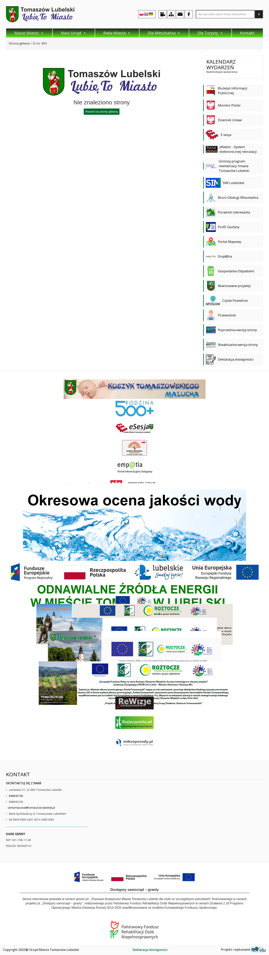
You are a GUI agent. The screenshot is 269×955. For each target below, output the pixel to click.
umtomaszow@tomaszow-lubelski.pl (31, 807)
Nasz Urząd (73, 33)
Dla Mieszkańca (164, 33)
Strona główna (19, 43)
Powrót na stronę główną (101, 111)
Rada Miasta (117, 33)
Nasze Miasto (29, 33)
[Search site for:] (225, 14)
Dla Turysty (210, 33)
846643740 (16, 796)
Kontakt (247, 33)
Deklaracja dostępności (150, 950)
